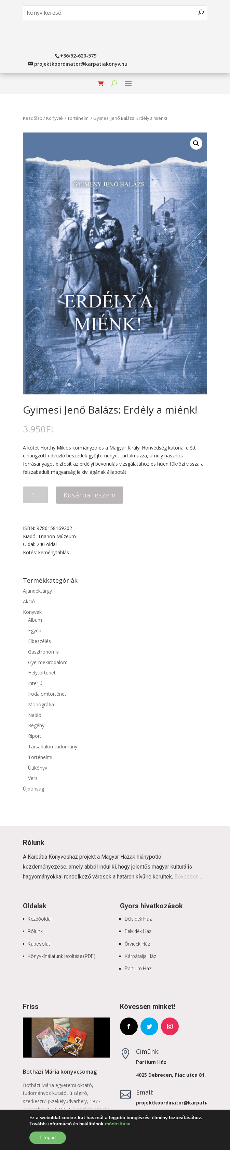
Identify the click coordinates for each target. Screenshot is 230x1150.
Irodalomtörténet (47, 694)
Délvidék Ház (138, 919)
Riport (34, 736)
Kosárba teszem (90, 495)
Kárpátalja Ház (140, 956)
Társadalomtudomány (52, 746)
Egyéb (34, 630)
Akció (29, 601)
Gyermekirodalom (48, 662)
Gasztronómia (43, 651)
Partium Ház (138, 968)
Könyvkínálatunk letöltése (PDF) (61, 956)
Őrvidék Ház (137, 944)
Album (35, 620)
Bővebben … (188, 876)
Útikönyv (37, 767)
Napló (34, 715)
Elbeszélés (39, 641)
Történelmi (78, 118)
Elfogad (48, 1137)
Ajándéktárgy (37, 590)
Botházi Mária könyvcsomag (60, 1071)
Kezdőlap (32, 118)
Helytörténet (42, 672)
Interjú (35, 683)
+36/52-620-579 (78, 55)
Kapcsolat (39, 944)
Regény (36, 725)
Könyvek (55, 118)
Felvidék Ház (138, 931)
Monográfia (41, 704)
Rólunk (35, 931)
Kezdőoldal (40, 919)
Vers (33, 778)
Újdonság (33, 788)
